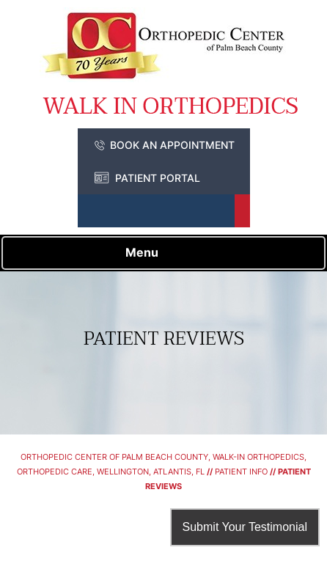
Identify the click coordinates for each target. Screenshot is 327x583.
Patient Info (241, 471)
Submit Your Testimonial (245, 527)
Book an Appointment (172, 145)
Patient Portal (157, 178)
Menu (160, 254)
